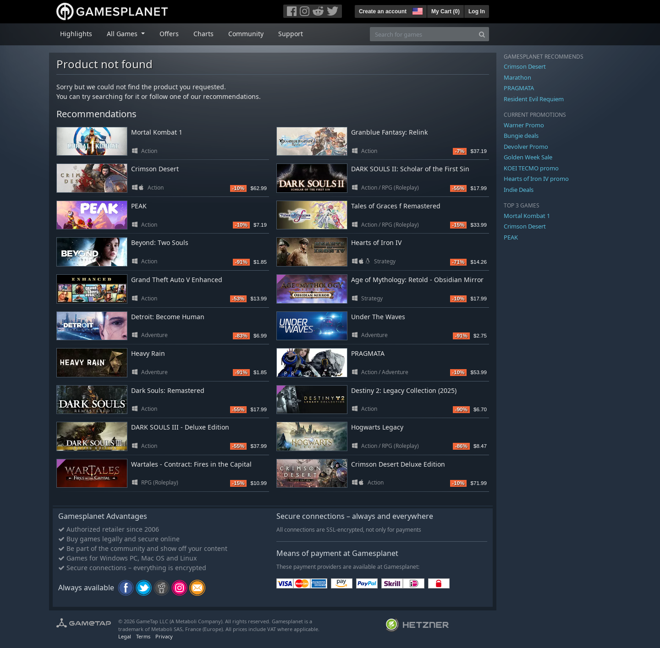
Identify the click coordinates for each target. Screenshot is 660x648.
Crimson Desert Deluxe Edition (398, 464)
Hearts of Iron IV (376, 242)
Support (290, 33)
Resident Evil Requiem (534, 99)
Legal (124, 636)
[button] (417, 10)
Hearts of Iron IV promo (536, 178)
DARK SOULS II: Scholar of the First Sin (410, 168)
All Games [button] (123, 33)
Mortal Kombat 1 (156, 132)
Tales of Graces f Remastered (395, 205)
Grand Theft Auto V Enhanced (176, 279)
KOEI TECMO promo (531, 168)
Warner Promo (524, 125)
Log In (476, 11)
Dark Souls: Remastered (167, 390)
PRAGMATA (368, 353)
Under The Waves (378, 316)
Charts (203, 33)
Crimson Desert (155, 168)
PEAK (139, 205)
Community (246, 33)
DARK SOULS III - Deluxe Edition (180, 427)
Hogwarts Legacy (377, 427)
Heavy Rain (148, 353)
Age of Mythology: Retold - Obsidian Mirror (417, 279)
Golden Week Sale (528, 157)
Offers (169, 33)
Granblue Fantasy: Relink (389, 132)
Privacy (164, 636)
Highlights (76, 33)
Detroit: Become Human (167, 316)
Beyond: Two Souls (159, 242)
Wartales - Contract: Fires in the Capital (191, 464)
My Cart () (445, 11)
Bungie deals (521, 135)
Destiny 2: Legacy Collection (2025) (403, 390)
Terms (143, 636)
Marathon (517, 77)
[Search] (482, 34)
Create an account (383, 11)
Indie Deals (519, 189)
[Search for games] (422, 34)
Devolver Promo (526, 146)
